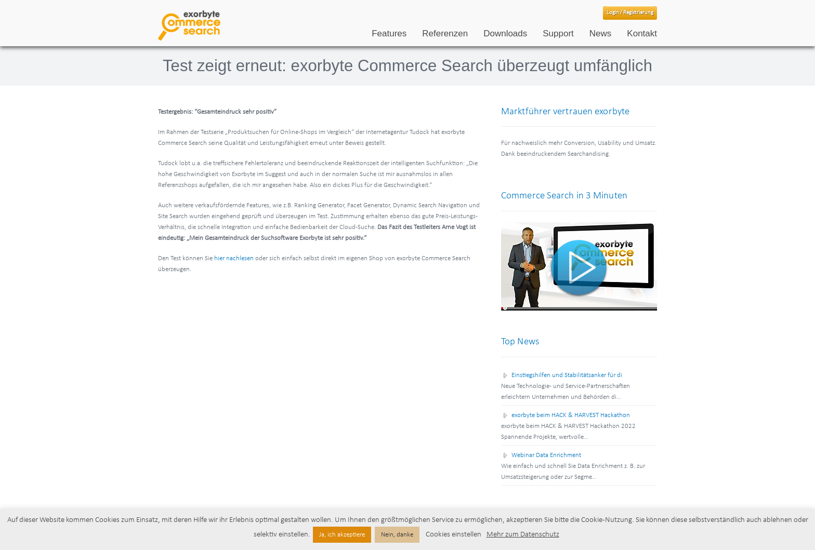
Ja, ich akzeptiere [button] (342, 534)
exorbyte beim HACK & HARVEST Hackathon (570, 415)
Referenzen (445, 33)
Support (558, 33)
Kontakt (642, 33)
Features (389, 33)
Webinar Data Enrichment (546, 455)
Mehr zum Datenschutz (523, 535)
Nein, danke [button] (397, 534)
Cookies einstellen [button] (453, 535)
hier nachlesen (234, 258)
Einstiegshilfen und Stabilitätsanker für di (566, 375)
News (600, 33)
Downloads (505, 33)
